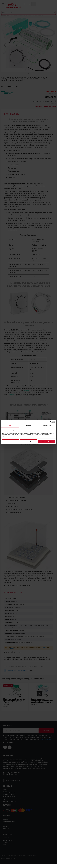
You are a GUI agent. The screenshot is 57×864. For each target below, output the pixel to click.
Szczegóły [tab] (28, 425)
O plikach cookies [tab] (47, 425)
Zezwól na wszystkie (46, 441)
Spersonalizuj (28, 441)
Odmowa (10, 441)
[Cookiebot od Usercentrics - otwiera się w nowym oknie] (47, 422)
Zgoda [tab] (10, 425)
